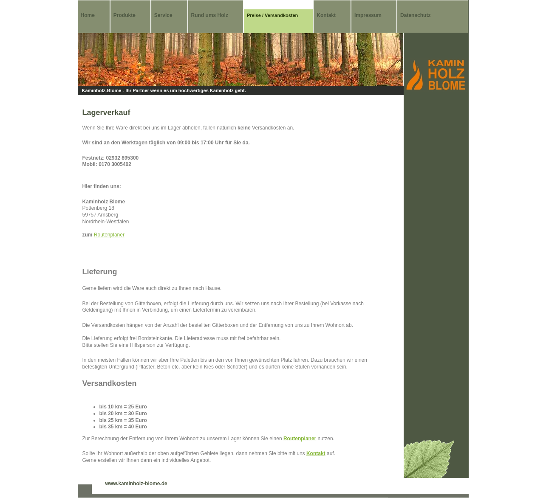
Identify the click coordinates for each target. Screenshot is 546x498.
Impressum (368, 15)
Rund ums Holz (209, 15)
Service (163, 15)
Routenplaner (109, 235)
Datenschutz (415, 15)
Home (88, 15)
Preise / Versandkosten (272, 15)
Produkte (124, 15)
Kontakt (326, 15)
